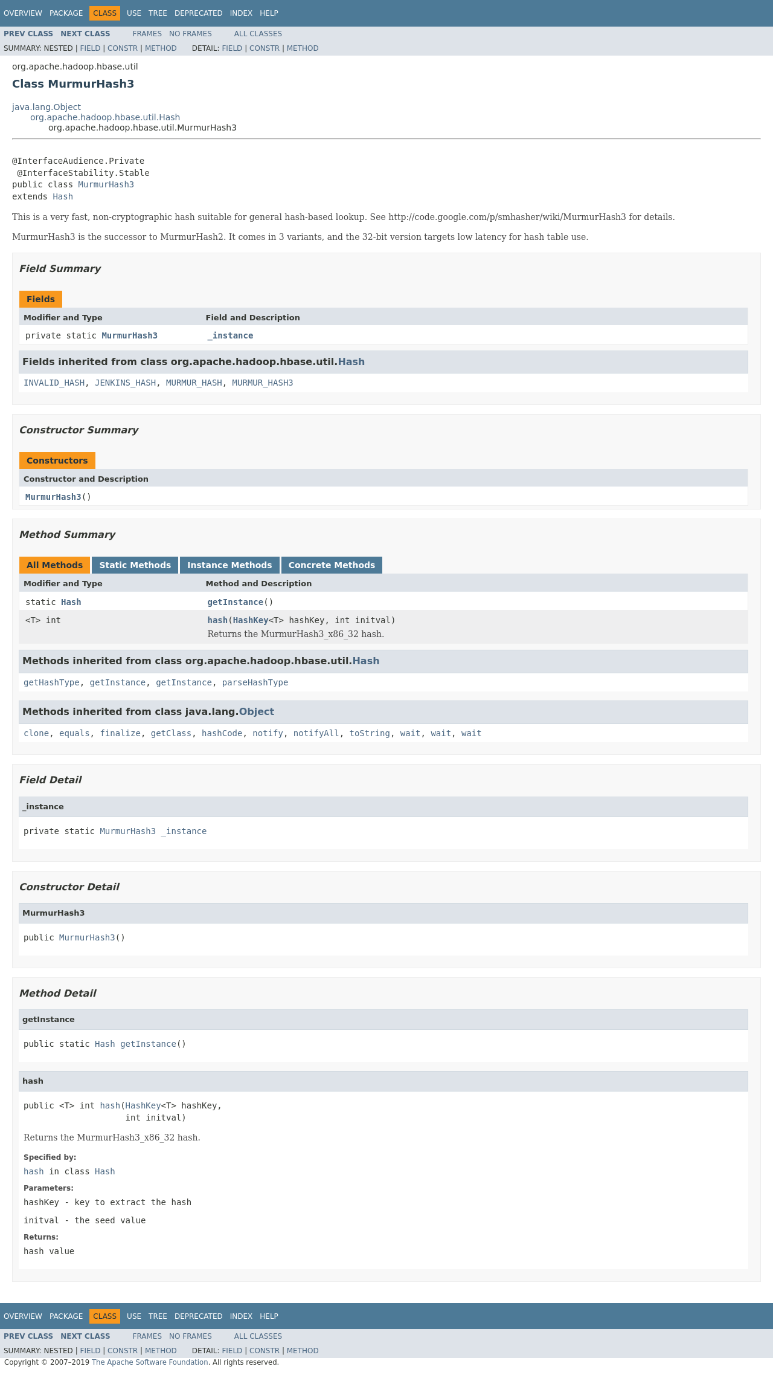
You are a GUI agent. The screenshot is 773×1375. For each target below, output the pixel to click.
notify (267, 733)
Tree (158, 13)
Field (90, 48)
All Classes (258, 34)
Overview (23, 13)
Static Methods (135, 565)
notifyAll (316, 733)
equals (74, 733)
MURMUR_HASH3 (263, 382)
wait (410, 733)
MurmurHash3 (107, 184)
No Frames (190, 34)
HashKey (251, 620)
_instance (231, 335)
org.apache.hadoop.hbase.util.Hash (105, 117)
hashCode (222, 733)
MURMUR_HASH (194, 382)
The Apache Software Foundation (150, 1362)
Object (257, 711)
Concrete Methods (332, 565)
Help (269, 13)
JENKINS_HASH (125, 382)
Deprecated (199, 13)
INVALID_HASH (54, 382)
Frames (147, 34)
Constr (122, 48)
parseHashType (255, 682)
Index (241, 13)
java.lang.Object (46, 107)
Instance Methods (229, 565)
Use (134, 13)
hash (218, 620)
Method (161, 48)
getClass (171, 733)
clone (36, 733)
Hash (63, 196)
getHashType (52, 682)
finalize (120, 733)
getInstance (236, 602)
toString (370, 733)
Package (66, 13)
